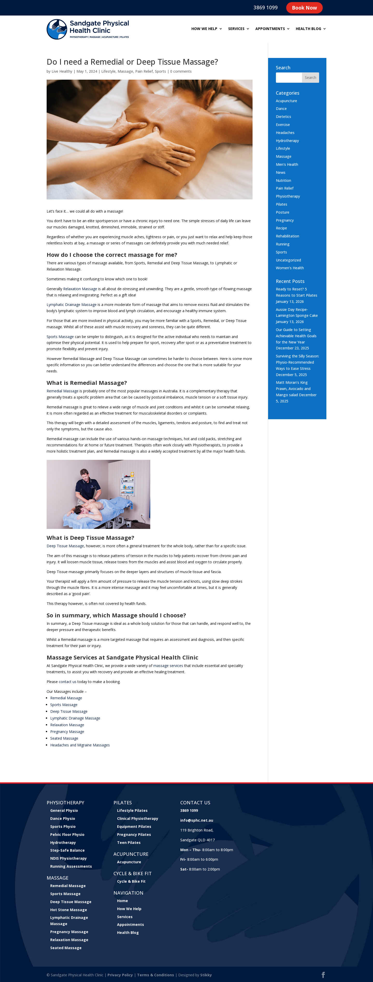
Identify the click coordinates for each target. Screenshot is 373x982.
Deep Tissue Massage (70, 901)
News (280, 172)
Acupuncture (286, 100)
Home (122, 900)
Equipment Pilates (134, 826)
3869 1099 (266, 7)
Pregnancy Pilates (134, 834)
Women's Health (290, 267)
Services (236, 29)
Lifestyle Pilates (132, 810)
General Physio (64, 810)
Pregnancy (285, 220)
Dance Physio (62, 818)
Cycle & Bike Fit (131, 881)
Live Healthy (62, 71)
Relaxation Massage (69, 939)
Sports (160, 71)
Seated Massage (66, 947)
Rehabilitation (287, 236)
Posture (282, 212)
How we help (204, 29)
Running (283, 244)
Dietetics (283, 116)
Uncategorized (288, 260)
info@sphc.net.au (196, 820)
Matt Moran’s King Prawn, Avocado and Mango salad (293, 388)
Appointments (270, 29)
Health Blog (308, 29)
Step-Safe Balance (67, 850)
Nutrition (283, 180)
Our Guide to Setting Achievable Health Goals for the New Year (296, 335)
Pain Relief (144, 71)
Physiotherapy (288, 196)
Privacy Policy (120, 974)
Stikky (206, 974)
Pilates (281, 204)
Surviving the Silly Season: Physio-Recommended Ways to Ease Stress (297, 362)
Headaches (285, 132)
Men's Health (287, 164)
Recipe (281, 228)
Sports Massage (65, 893)
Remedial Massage (68, 885)
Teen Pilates (129, 842)
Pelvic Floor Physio (67, 834)
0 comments (181, 71)
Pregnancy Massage (69, 931)
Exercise (283, 124)
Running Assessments (71, 866)
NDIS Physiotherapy (68, 858)
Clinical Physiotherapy (137, 818)
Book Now (304, 7)
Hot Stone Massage (68, 909)
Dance (281, 108)
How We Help (129, 908)
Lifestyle (108, 71)
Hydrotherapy (287, 140)
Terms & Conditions (155, 974)
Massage (125, 71)
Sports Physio (63, 826)
